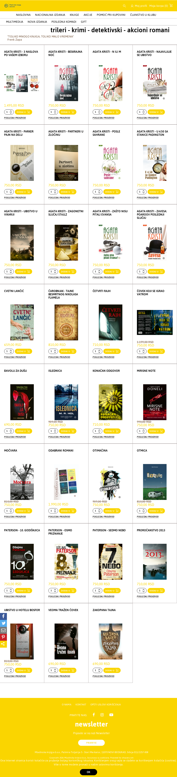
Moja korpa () (160, 6)
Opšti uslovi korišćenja (105, 704)
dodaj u (21, 112)
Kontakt (81, 704)
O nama (66, 704)
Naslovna (23, 14)
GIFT (84, 21)
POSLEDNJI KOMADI (64, 21)
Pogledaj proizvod (15, 118)
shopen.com (128, 758)
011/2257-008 (141, 752)
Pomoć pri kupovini (111, 14)
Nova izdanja (37, 21)
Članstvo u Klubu (143, 14)
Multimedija (14, 21)
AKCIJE (88, 14)
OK (88, 772)
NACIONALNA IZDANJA (50, 14)
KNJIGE (74, 14)
